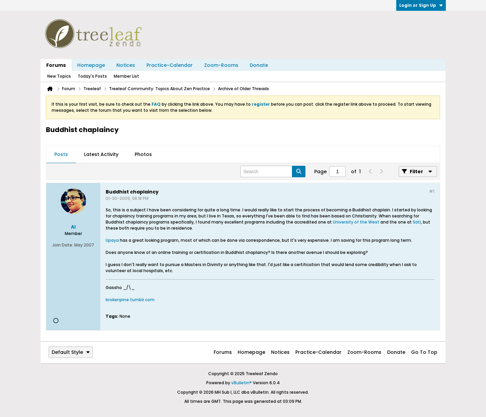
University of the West (356, 222)
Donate (259, 65)
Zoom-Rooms (221, 65)
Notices (125, 65)
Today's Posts (92, 76)
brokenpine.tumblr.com (130, 300)
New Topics (59, 76)
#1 (431, 191)
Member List (126, 76)
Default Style (71, 352)
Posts (61, 154)
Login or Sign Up (421, 5)
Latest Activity (101, 154)
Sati (417, 222)
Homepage (91, 65)
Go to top (424, 352)
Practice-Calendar (169, 65)
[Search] (272, 171)
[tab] (61, 154)
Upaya (112, 240)
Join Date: (62, 245)
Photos (143, 154)
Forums (56, 65)
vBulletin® (241, 383)
